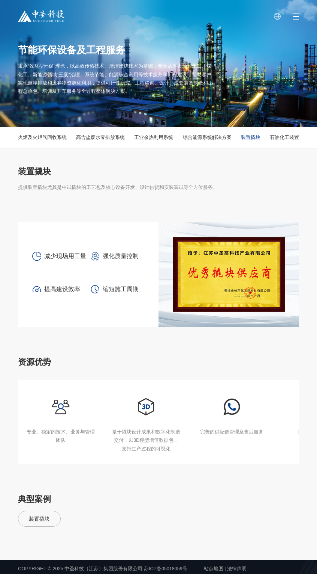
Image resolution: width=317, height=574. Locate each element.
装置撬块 (250, 137)
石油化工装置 (284, 137)
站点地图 (214, 568)
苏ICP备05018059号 (166, 568)
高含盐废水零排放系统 (100, 137)
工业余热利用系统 (153, 137)
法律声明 (237, 568)
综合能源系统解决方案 (207, 137)
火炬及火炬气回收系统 (42, 137)
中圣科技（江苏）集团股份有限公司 (103, 568)
